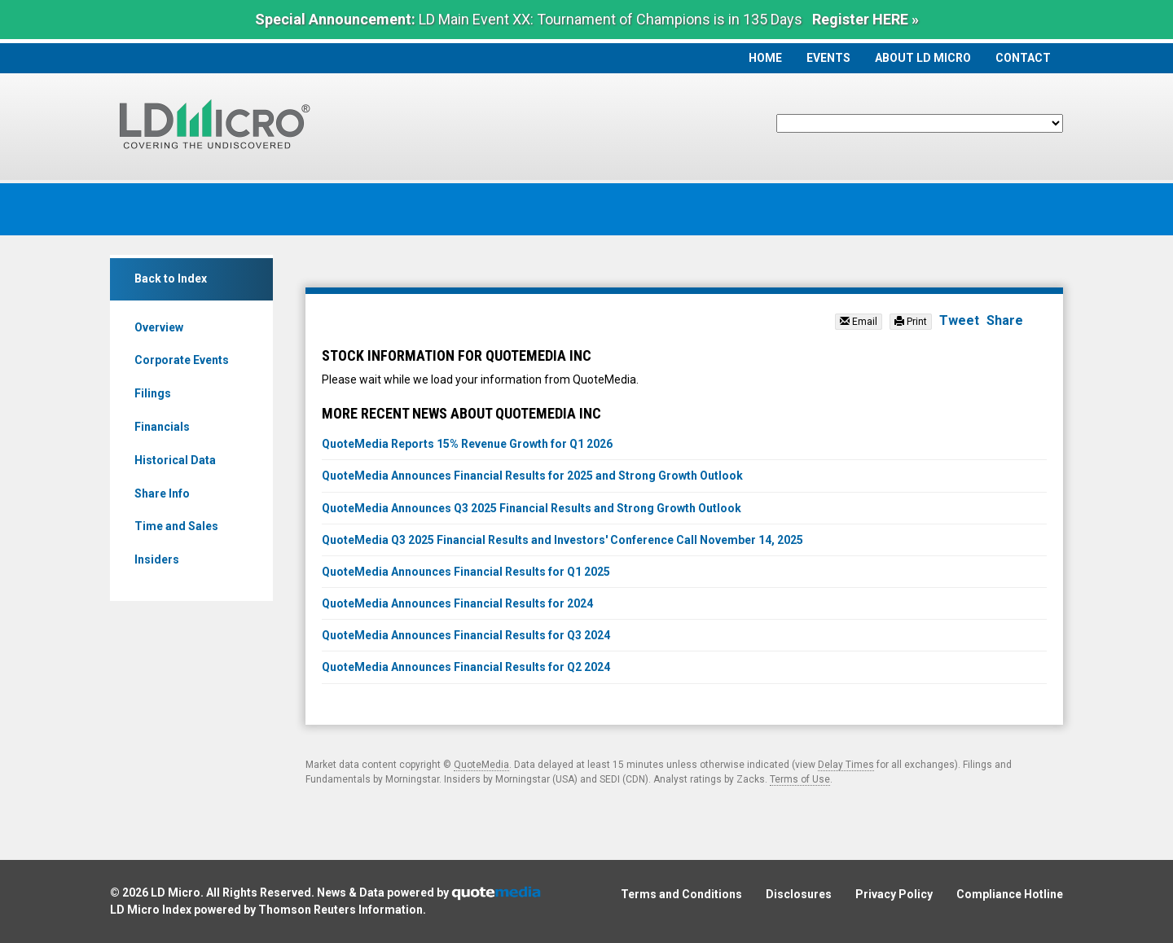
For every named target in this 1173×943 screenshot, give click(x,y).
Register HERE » (865, 19)
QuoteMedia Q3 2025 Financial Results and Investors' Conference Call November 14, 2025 (562, 539)
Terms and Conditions (681, 894)
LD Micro (175, 892)
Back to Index (170, 278)
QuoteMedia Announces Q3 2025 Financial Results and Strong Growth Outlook (531, 508)
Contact (1023, 57)
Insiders (156, 559)
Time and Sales (176, 526)
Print (910, 321)
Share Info (162, 493)
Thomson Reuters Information (340, 909)
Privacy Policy (894, 894)
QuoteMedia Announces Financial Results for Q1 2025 (466, 571)
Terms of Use (800, 779)
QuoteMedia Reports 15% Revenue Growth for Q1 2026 (467, 443)
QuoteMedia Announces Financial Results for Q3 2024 (466, 635)
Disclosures (799, 894)
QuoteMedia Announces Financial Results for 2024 (457, 603)
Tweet (959, 320)
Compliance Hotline (1009, 894)
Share (1004, 320)
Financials (162, 426)
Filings (152, 393)
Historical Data (175, 460)
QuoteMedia (481, 764)
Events (828, 57)
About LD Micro (923, 57)
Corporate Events (181, 359)
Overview (158, 327)
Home (765, 57)
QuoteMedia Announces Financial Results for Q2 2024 (466, 666)
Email (858, 321)
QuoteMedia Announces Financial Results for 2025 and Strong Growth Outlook (532, 475)
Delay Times (846, 764)
